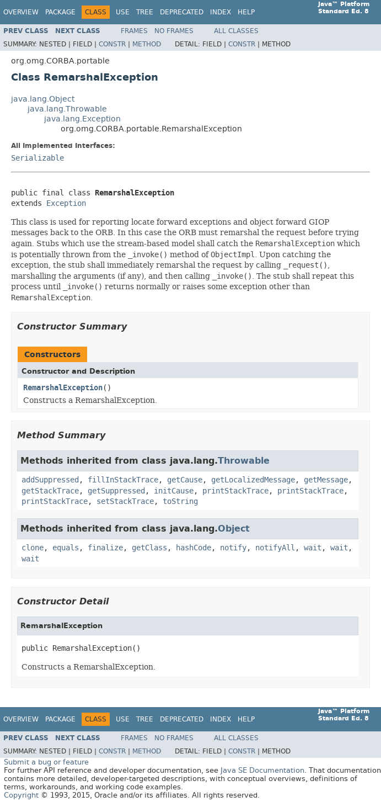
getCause (184, 480)
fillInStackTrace (123, 480)
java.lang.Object (42, 99)
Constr (112, 44)
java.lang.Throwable (67, 109)
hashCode (193, 548)
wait (312, 548)
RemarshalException (63, 387)
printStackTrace (235, 491)
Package (60, 12)
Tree (144, 12)
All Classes (236, 31)
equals (65, 548)
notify (233, 548)
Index (220, 12)
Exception (66, 203)
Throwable (244, 460)
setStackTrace (125, 501)
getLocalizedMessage (253, 480)
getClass (149, 548)
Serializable (37, 158)
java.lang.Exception (82, 119)
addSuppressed (50, 480)
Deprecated (181, 12)
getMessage (326, 480)
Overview (21, 12)
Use (123, 12)
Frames (134, 31)
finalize (105, 548)
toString (180, 501)
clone (33, 548)
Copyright (21, 795)
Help (246, 12)
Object (234, 528)
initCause (174, 491)
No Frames (174, 31)
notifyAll (275, 548)
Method (146, 44)
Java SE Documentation (262, 770)
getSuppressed (116, 491)
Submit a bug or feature (46, 762)
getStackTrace (50, 491)
